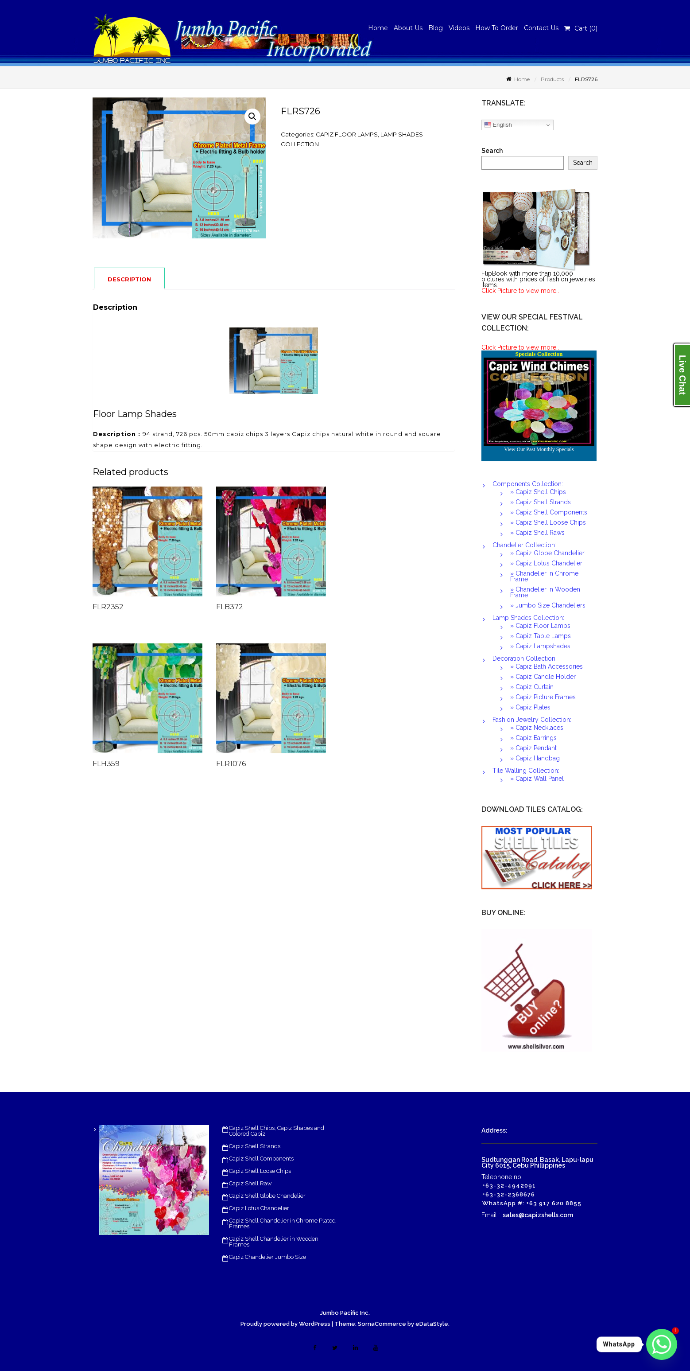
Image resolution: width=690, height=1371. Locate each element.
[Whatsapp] (661, 1344)
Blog (435, 28)
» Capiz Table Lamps (540, 635)
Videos (459, 28)
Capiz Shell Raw (250, 1183)
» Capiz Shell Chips (538, 491)
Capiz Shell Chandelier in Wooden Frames (273, 1241)
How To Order (496, 28)
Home (378, 28)
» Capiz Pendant (533, 748)
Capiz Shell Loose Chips (260, 1171)
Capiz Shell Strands (254, 1146)
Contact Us (541, 28)
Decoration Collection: (524, 658)
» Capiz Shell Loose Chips (548, 522)
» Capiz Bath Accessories (546, 666)
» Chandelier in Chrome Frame (544, 576)
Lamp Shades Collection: (528, 617)
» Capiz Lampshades (540, 646)
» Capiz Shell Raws (537, 532)
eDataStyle (431, 1323)
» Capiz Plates (530, 707)
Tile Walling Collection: (525, 770)
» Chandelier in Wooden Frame (545, 592)
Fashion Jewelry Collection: (531, 719)
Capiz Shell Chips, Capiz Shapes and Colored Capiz (276, 1131)
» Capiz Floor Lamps (540, 625)
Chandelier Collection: (524, 545)
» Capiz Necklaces (536, 727)
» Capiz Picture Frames (543, 697)
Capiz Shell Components (261, 1158)
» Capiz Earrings (533, 737)
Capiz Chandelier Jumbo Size (267, 1257)
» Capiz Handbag (535, 758)
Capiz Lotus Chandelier (259, 1208)
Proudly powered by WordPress (285, 1323)
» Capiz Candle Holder (543, 676)
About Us (408, 28)
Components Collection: (527, 483)
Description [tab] (129, 279)
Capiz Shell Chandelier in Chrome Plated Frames (282, 1223)
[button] (252, 117)
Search (492, 151)
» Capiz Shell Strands (540, 502)
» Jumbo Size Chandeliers (547, 605)
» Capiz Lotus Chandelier (546, 563)
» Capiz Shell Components (548, 512)
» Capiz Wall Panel (537, 778)
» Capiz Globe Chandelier (547, 553)
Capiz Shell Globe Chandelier (267, 1195)
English (498, 125)
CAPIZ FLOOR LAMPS (347, 134)
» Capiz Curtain (532, 686)
